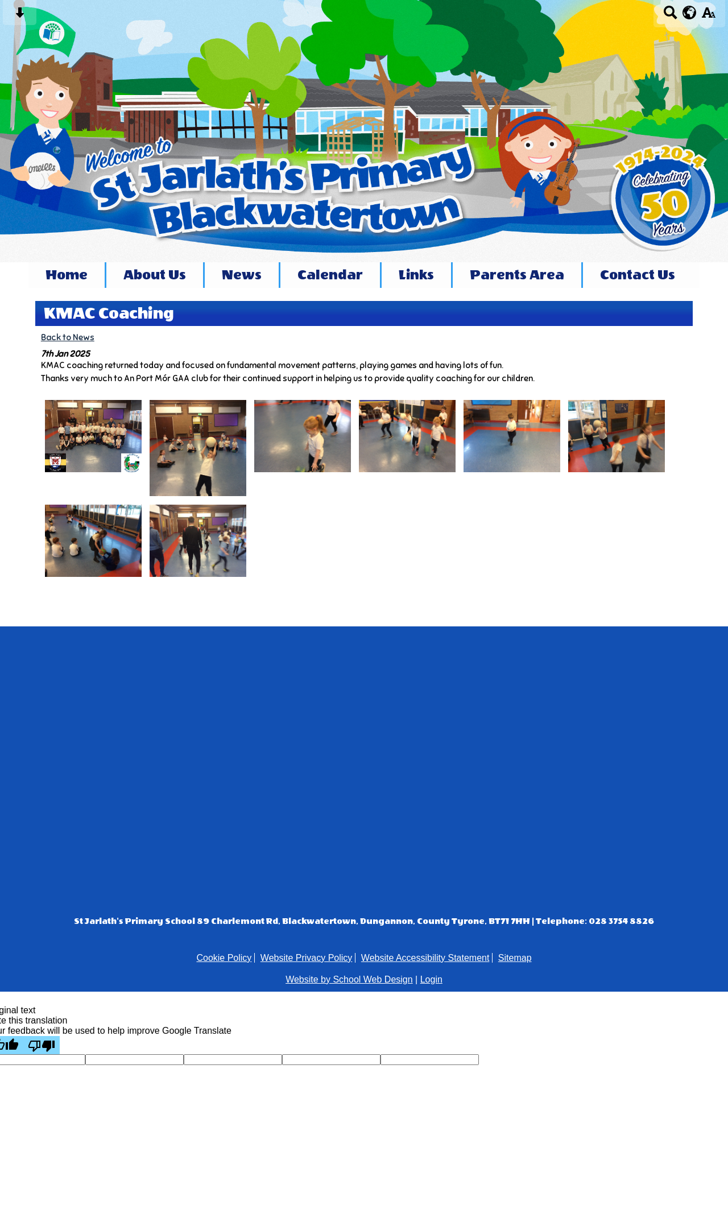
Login (431, 979)
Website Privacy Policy (306, 958)
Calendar (330, 275)
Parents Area (517, 275)
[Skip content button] (19, 16)
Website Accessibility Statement (425, 958)
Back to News (67, 337)
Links (416, 275)
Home (67, 275)
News (242, 275)
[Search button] (670, 16)
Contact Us (637, 275)
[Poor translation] (41, 1045)
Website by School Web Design (349, 979)
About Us (154, 275)
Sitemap (515, 958)
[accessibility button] (708, 16)
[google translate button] (689, 12)
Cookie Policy (223, 958)
